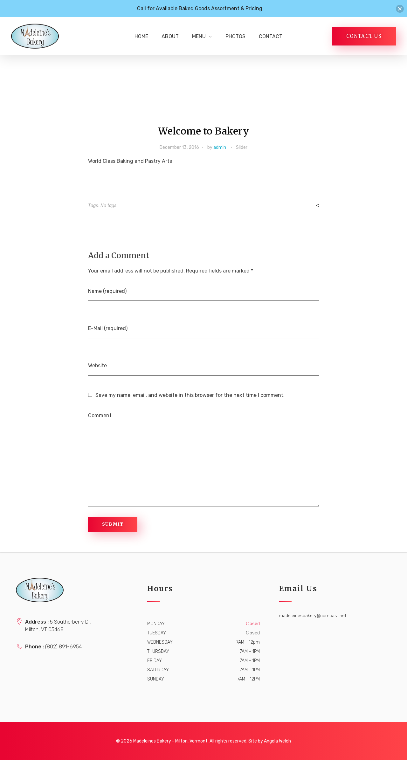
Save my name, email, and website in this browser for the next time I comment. (190, 395)
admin (219, 147)
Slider (241, 147)
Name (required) (107, 291)
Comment (100, 415)
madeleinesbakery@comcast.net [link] (312, 615)
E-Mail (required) (108, 328)
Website (97, 366)
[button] (400, 9)
